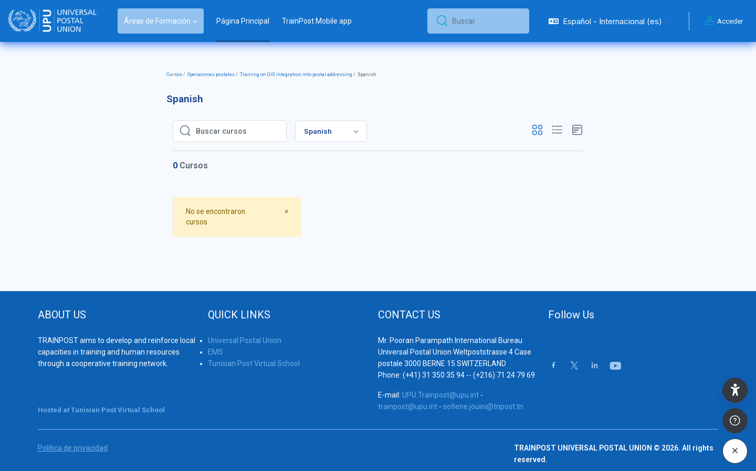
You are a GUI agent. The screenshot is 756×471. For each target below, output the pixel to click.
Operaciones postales (211, 74)
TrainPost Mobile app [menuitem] (317, 21)
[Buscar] (486, 21)
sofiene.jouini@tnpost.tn (483, 395)
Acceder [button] (722, 21)
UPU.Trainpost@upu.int (440, 384)
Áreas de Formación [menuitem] (157, 21)
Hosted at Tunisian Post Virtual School (101, 399)
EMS (215, 341)
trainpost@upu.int (407, 395)
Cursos (174, 74)
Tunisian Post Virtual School (254, 352)
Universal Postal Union (244, 329)
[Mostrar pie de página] (735, 420)
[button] (609, 21)
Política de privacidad (73, 437)
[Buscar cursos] (238, 131)
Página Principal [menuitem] (242, 21)
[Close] (286, 211)
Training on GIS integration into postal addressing (296, 74)
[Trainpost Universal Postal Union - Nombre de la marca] (52, 21)
